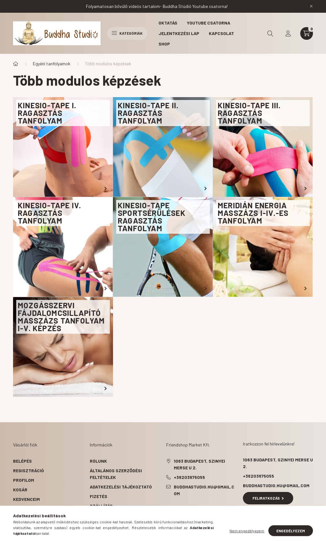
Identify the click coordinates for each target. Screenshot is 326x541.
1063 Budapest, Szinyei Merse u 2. (199, 464)
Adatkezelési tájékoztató (121, 486)
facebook (167, 509)
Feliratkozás (268, 498)
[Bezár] (311, 6)
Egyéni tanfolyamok (51, 63)
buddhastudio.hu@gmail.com (204, 490)
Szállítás (101, 506)
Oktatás (168, 22)
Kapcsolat (221, 33)
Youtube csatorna (208, 22)
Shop (164, 43)
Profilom (23, 480)
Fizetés (98, 496)
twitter (180, 509)
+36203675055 (189, 477)
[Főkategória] (15, 63)
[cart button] (306, 33)
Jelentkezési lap (179, 33)
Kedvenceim (26, 499)
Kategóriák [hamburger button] (127, 33)
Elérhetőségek (107, 515)
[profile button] (288, 33)
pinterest (193, 509)
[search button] (270, 33)
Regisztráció (28, 470)
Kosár (20, 489)
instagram (205, 509)
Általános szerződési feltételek (116, 474)
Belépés (22, 461)
